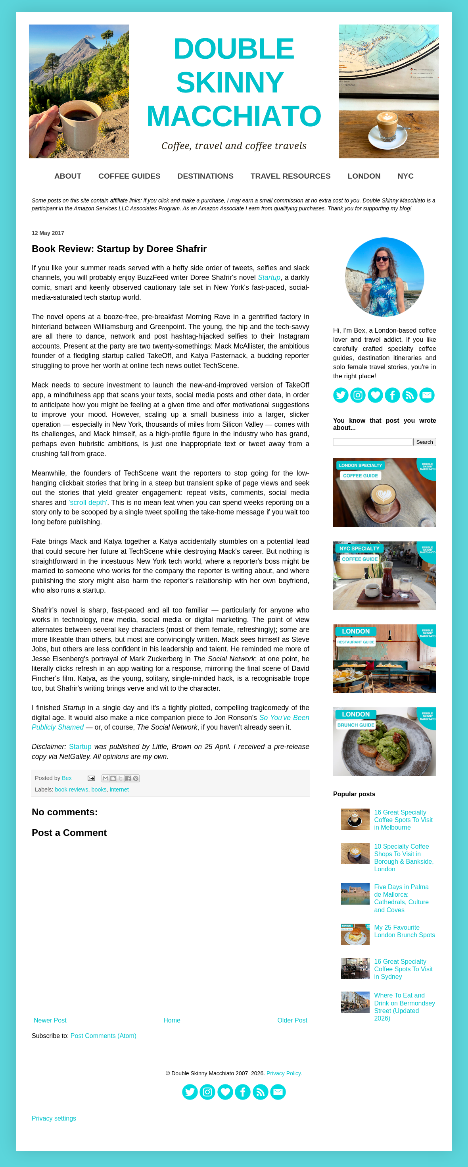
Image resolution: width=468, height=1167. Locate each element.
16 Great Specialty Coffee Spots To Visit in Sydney (403, 969)
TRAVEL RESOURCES (291, 176)
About (67, 176)
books (98, 789)
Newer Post (50, 1020)
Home (171, 1020)
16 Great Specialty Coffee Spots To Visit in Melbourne (403, 820)
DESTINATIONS (206, 176)
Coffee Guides (129, 176)
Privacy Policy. (284, 1073)
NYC (406, 176)
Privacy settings (54, 1118)
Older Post (292, 1020)
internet (119, 789)
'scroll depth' (88, 502)
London (364, 176)
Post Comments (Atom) (103, 1035)
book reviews (71, 789)
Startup (269, 277)
